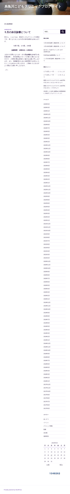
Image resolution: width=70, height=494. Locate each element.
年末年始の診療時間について (52, 55)
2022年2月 (47, 217)
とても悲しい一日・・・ (51, 71)
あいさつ (46, 419)
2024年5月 (47, 131)
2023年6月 (47, 165)
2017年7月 (47, 401)
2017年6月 (47, 405)
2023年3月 (47, 176)
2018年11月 (47, 347)
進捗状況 (46, 436)
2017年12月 (47, 384)
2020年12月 (47, 261)
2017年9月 (47, 394)
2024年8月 (47, 124)
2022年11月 (47, 189)
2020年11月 (47, 264)
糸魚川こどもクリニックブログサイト (32, 6)
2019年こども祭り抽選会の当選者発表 (55, 91)
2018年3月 (47, 374)
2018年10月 (47, 350)
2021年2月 (47, 258)
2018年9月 (47, 353)
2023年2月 (47, 179)
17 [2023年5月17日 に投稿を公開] (51, 455)
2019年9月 (47, 312)
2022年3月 (47, 213)
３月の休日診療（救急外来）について (54, 46)
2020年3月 (47, 292)
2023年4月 (47, 172)
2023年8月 (47, 158)
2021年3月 (47, 254)
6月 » (61, 464)
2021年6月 (47, 244)
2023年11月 (47, 148)
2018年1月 (47, 381)
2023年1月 (47, 182)
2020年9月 (47, 271)
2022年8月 (47, 200)
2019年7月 (47, 319)
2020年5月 (47, 285)
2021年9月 (47, 234)
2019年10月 (47, 309)
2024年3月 (47, 138)
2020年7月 (47, 278)
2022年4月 (47, 210)
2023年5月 (47, 169)
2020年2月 (47, 295)
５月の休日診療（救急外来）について (54, 43)
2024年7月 (47, 128)
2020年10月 (47, 268)
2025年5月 (47, 104)
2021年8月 (47, 237)
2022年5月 (47, 206)
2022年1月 (47, 220)
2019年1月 (47, 340)
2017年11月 (47, 388)
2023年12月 (47, 145)
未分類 (45, 433)
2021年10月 (47, 230)
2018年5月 (47, 367)
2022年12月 (47, 186)
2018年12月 (47, 343)
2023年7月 (47, 162)
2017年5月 (47, 408)
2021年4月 (47, 251)
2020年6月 (47, 282)
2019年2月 (47, 336)
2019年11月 (47, 306)
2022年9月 (47, 196)
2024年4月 (47, 135)
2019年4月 (47, 329)
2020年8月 (47, 275)
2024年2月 (47, 141)
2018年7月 (47, 360)
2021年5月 (47, 247)
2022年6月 (47, 203)
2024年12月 (47, 114)
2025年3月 (47, 107)
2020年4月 (47, 288)
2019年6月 (47, 323)
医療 (45, 429)
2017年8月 (47, 398)
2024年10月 (47, 121)
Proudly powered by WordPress (13, 490)
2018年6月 (47, 364)
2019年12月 (47, 302)
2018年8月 (47, 357)
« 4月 (47, 464)
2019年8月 (47, 316)
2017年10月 (47, 391)
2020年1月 (47, 299)
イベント (46, 422)
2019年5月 (47, 326)
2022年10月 (47, 193)
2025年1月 (47, 111)
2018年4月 (47, 370)
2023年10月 (47, 152)
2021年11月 (47, 227)
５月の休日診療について (17, 32)
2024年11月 (47, 117)
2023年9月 (47, 155)
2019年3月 (47, 333)
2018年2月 (47, 377)
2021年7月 (47, 241)
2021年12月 (47, 224)
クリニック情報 (48, 426)
